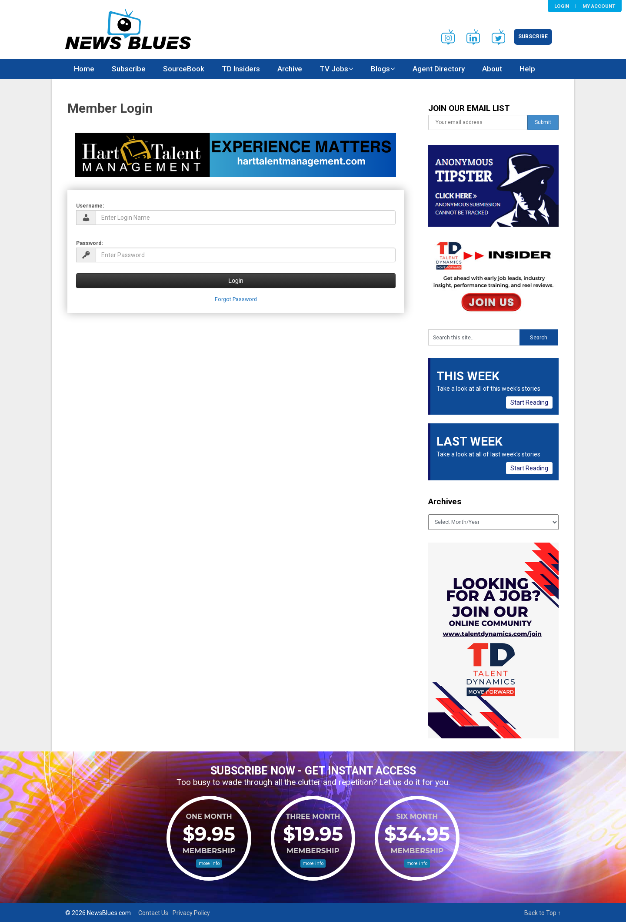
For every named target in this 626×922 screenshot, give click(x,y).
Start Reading (529, 402)
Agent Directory (439, 68)
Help (527, 68)
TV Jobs (334, 68)
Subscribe (533, 37)
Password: (89, 243)
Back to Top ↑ (542, 912)
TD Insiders (241, 68)
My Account (599, 6)
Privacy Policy (191, 912)
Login (561, 6)
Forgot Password (236, 299)
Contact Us (153, 912)
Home (84, 68)
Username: (90, 205)
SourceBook (183, 68)
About (492, 68)
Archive (289, 68)
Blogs (380, 68)
